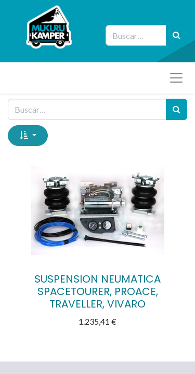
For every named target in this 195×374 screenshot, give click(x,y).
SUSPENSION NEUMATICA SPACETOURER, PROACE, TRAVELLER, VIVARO (97, 291)
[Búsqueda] (176, 35)
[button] (28, 135)
